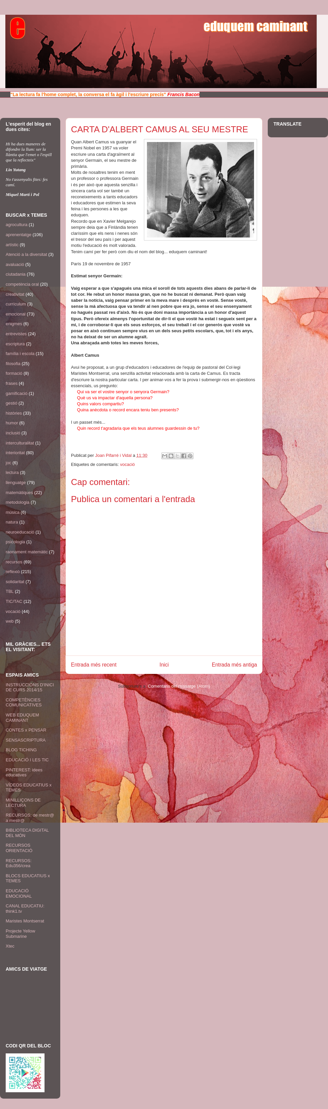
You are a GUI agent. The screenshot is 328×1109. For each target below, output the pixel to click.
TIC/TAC (14, 601)
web (10, 621)
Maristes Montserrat (25, 920)
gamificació (16, 393)
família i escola (20, 353)
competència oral (22, 284)
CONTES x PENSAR (26, 730)
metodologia (17, 502)
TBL (10, 591)
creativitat (15, 294)
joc (8, 462)
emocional (15, 314)
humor (12, 422)
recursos (14, 561)
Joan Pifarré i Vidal (114, 455)
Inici (164, 665)
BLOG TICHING (21, 749)
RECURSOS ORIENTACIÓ (19, 848)
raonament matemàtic (27, 551)
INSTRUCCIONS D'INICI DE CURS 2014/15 (30, 687)
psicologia (15, 541)
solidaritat (15, 581)
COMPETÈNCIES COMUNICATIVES (24, 702)
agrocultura (16, 224)
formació (14, 373)
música (12, 512)
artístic (12, 244)
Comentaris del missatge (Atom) (179, 686)
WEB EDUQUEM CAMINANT (22, 717)
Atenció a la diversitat (26, 254)
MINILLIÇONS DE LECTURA (23, 803)
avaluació (15, 264)
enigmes (14, 323)
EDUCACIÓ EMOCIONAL (19, 893)
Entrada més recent (93, 665)
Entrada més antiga (234, 665)
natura (12, 522)
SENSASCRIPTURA (26, 740)
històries (14, 413)
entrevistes (16, 333)
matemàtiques (19, 492)
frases (11, 383)
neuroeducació (20, 532)
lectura (12, 472)
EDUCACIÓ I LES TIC (27, 759)
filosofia (13, 363)
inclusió (13, 432)
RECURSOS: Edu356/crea (18, 863)
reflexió (13, 571)
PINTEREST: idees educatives (24, 772)
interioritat (15, 452)
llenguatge (16, 482)
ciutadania (15, 274)
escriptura (15, 343)
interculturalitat (20, 442)
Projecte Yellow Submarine (20, 933)
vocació (127, 464)
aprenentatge (18, 234)
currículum (16, 303)
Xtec (10, 946)
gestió (11, 403)
